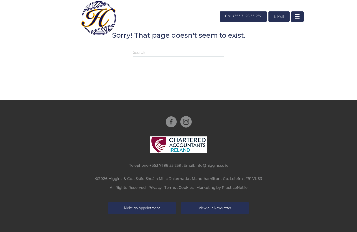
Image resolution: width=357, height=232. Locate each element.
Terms (170, 187)
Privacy (155, 187)
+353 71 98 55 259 (165, 165)
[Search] (178, 53)
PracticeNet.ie (234, 187)
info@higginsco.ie (212, 165)
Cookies (186, 187)
